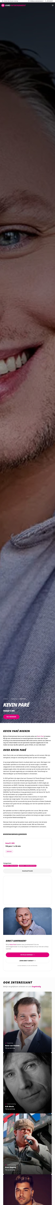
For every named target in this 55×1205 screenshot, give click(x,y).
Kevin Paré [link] (23, 699)
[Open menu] (53, 5)
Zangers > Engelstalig (10, 865)
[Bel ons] (49, 1)
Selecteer (9, 851)
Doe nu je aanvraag (27, 955)
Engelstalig (14, 699)
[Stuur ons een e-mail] (35, 1)
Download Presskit (27, 871)
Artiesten (5, 699)
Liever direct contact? (27, 960)
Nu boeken (11, 717)
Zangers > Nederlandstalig (27, 865)
